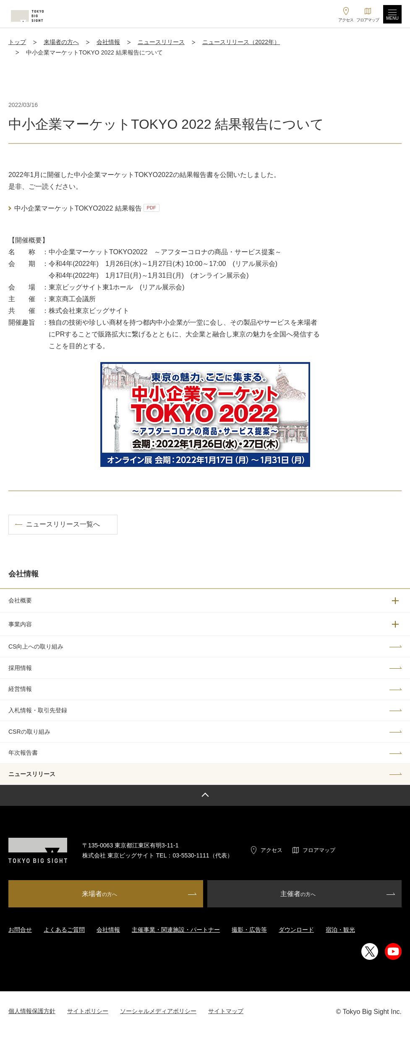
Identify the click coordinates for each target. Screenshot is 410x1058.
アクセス (271, 850)
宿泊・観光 (340, 929)
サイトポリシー (87, 1011)
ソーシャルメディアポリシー (158, 1011)
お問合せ (20, 929)
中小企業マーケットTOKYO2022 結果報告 (86, 208)
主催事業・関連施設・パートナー (176, 929)
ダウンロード (296, 929)
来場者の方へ (61, 42)
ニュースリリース (161, 42)
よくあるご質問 (64, 929)
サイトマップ (225, 1011)
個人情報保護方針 (31, 1011)
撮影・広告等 (249, 929)
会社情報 (108, 42)
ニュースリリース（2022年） (241, 42)
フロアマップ (319, 850)
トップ (17, 42)
